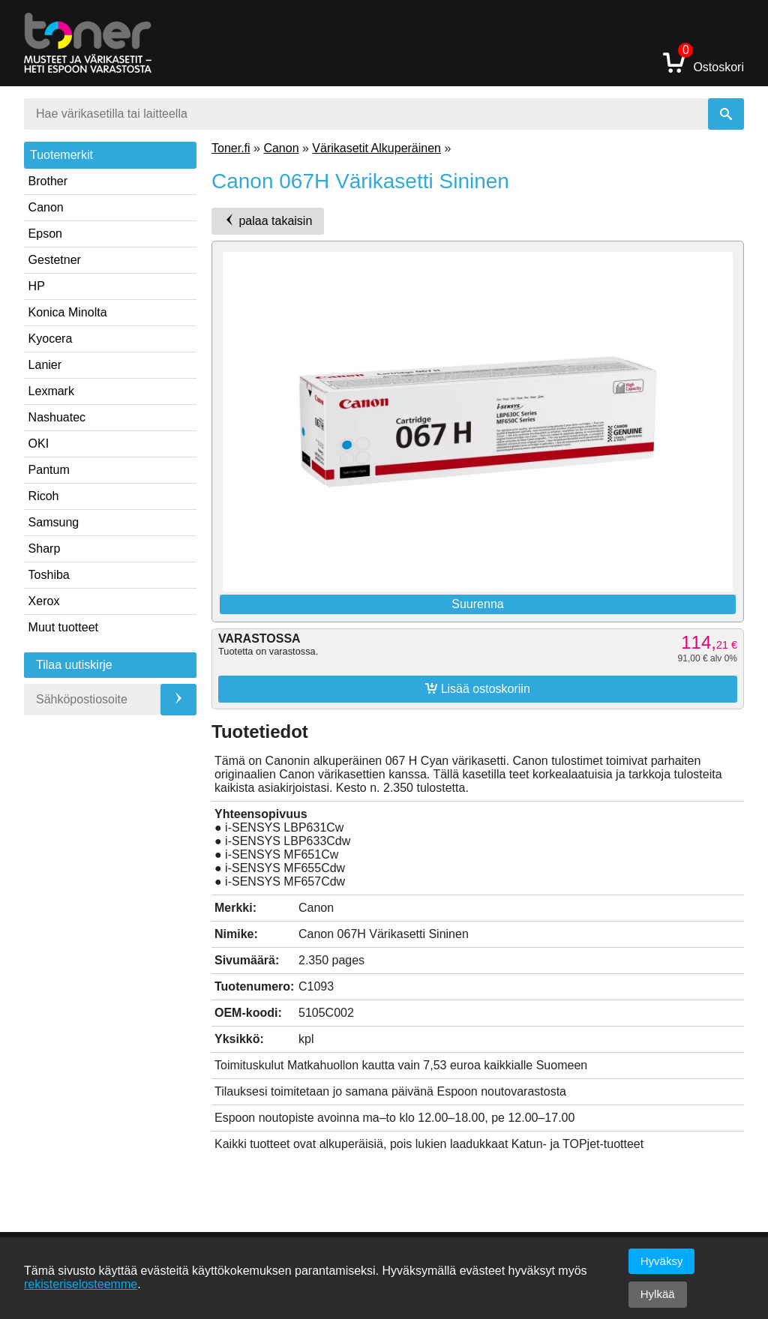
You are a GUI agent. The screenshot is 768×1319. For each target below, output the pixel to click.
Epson (45, 233)
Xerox (44, 601)
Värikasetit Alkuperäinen (376, 148)
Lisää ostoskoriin (477, 688)
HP (36, 286)
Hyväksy (661, 1261)
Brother (48, 181)
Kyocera (50, 338)
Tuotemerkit (61, 154)
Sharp (44, 548)
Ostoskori (703, 61)
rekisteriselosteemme (80, 1284)
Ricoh (43, 496)
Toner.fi (231, 148)
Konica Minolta (67, 312)
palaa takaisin (268, 220)
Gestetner (54, 259)
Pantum (49, 469)
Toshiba (49, 574)
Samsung (54, 522)
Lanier (45, 364)
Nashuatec (57, 417)
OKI (39, 443)
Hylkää (657, 1294)
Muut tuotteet (63, 627)
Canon (46, 207)
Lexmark (51, 391)
